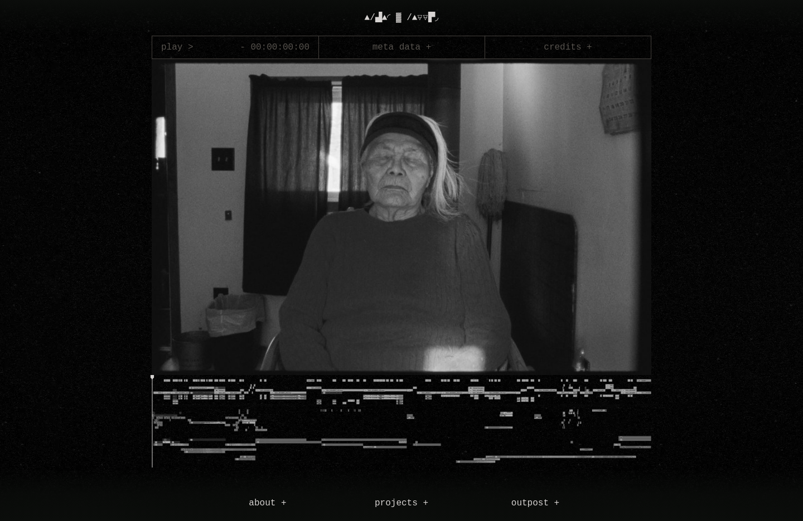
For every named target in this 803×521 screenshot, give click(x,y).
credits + (568, 47)
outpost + (535, 503)
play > (177, 47)
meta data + (402, 47)
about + (267, 503)
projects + (401, 503)
